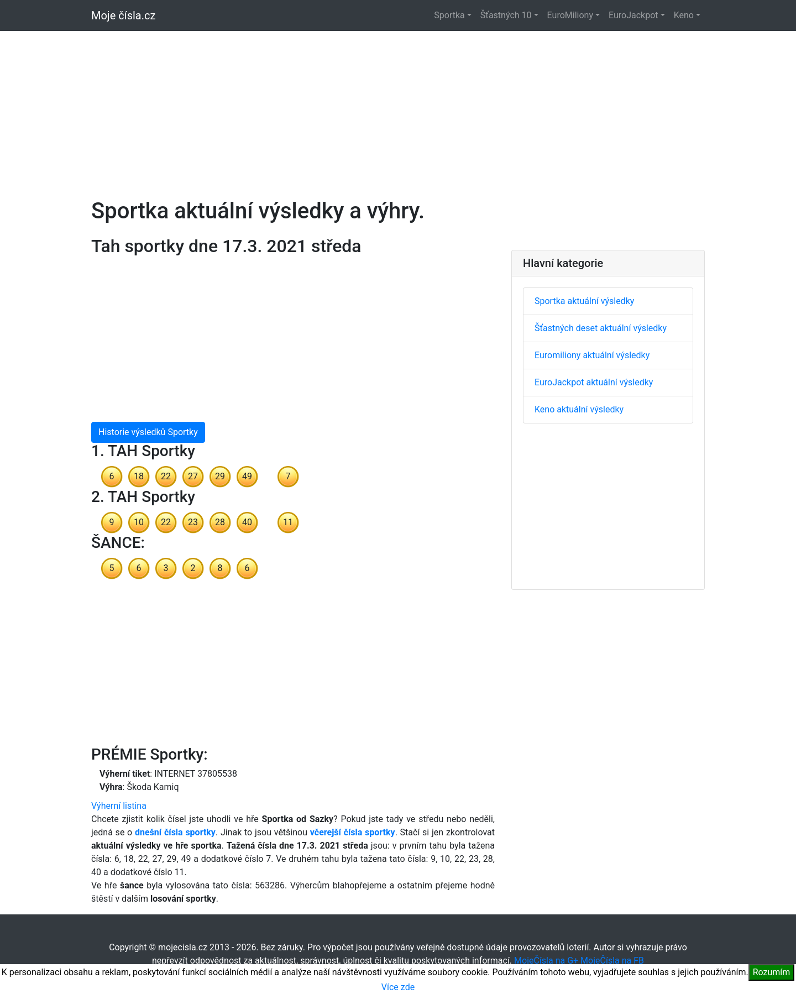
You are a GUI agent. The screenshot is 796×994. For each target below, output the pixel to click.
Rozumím (771, 972)
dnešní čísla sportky (175, 832)
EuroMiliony (570, 15)
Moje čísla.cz (123, 15)
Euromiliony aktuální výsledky (592, 355)
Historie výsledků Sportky (148, 432)
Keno (684, 15)
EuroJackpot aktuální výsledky (594, 382)
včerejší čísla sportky (352, 832)
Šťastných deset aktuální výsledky (601, 328)
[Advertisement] (398, 108)
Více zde (398, 987)
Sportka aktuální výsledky (584, 301)
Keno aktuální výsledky (579, 409)
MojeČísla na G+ (546, 960)
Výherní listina (118, 806)
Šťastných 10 (506, 15)
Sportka (449, 15)
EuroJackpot (633, 15)
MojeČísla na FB (612, 960)
